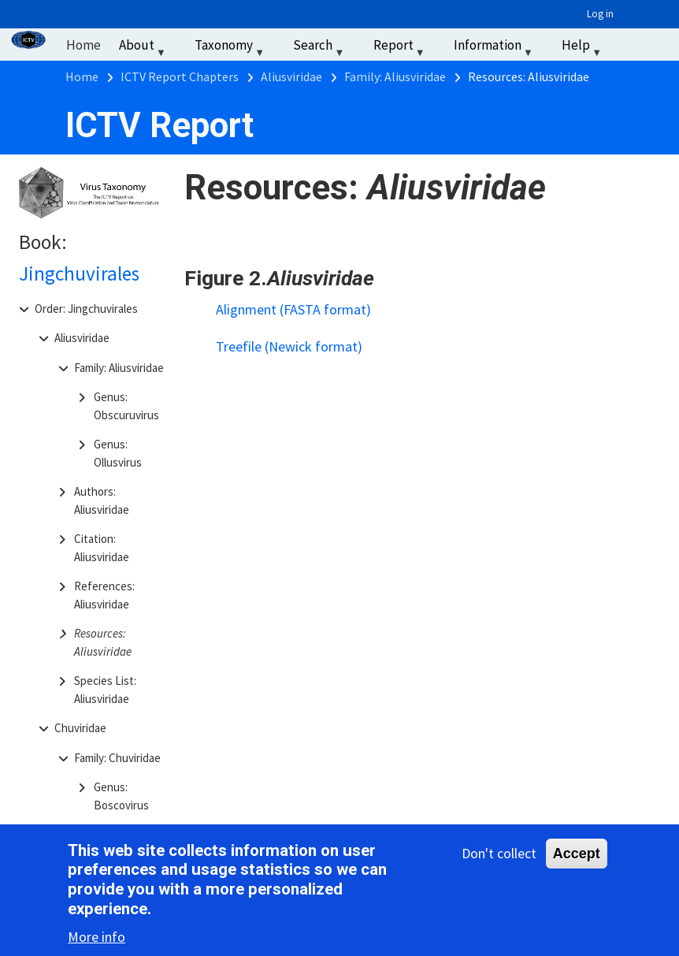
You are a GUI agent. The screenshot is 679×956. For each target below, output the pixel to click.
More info (96, 940)
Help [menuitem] (583, 48)
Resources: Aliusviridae (103, 642)
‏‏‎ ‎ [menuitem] (631, 45)
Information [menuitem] (495, 48)
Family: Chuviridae (117, 757)
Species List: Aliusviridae (105, 689)
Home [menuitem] (83, 45)
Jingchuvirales (79, 273)
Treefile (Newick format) (289, 346)
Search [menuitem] (320, 48)
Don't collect (499, 856)
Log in (600, 13)
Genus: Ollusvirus (118, 453)
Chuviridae (80, 727)
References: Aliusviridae (104, 595)
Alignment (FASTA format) (293, 309)
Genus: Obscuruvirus (126, 405)
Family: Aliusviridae (119, 367)
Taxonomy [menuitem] (231, 48)
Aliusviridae (81, 337)
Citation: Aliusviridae (101, 547)
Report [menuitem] (401, 48)
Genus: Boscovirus (121, 796)
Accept (576, 857)
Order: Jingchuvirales (86, 308)
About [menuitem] (144, 48)
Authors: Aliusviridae (101, 500)
